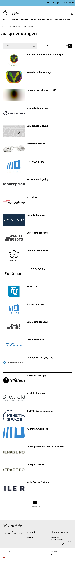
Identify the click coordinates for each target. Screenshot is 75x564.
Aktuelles (41, 19)
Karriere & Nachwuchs (63, 19)
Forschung (14, 19)
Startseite (3, 26)
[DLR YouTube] (4, 557)
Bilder (9, 26)
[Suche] (72, 14)
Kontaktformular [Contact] (31, 537)
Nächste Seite (47, 502)
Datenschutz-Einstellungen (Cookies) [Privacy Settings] (61, 541)
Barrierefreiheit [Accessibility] (55, 537)
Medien (50, 19)
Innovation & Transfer (28, 19)
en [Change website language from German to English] (73, 3)
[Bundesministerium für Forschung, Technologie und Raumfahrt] (57, 560)
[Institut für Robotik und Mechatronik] (11, 12)
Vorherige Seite (28, 502)
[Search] (20, 46)
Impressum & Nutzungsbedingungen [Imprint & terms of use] (61, 544)
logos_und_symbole (17, 26)
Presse (55, 3)
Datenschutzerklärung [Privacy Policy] (57, 539)
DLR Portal (48, 3)
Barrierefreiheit (62, 3)
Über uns (5, 19)
